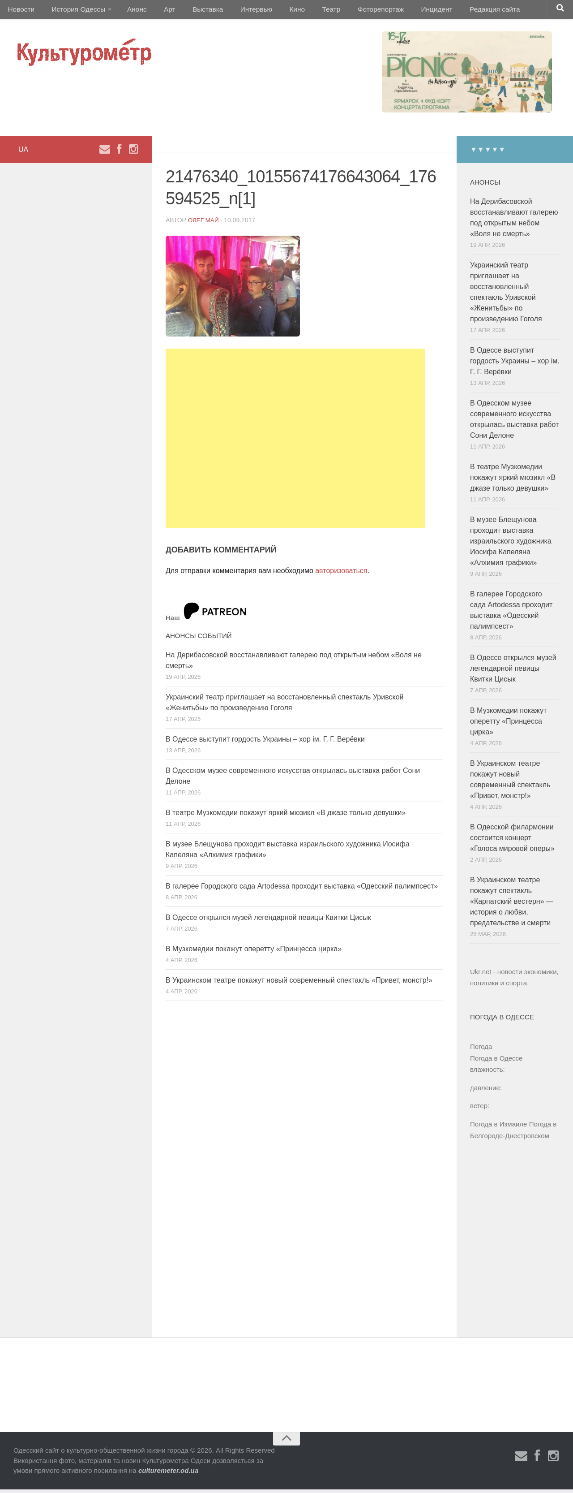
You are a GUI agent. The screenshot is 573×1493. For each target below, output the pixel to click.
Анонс (131, 11)
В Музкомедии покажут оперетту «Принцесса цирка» (254, 952)
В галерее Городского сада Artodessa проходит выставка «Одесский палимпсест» (302, 889)
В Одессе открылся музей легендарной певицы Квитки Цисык (268, 921)
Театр (306, 11)
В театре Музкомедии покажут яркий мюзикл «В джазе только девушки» (286, 816)
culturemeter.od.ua (168, 1474)
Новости (20, 11)
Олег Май (204, 223)
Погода (481, 1050)
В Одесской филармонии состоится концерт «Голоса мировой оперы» (512, 841)
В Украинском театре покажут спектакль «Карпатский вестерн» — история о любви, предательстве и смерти (511, 905)
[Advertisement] (295, 441)
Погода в (496, 1062)
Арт (160, 11)
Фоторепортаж (352, 11)
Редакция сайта (460, 11)
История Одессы (74, 11)
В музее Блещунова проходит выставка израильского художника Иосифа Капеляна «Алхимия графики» (511, 544)
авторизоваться (341, 574)
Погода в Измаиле (498, 1127)
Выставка (194, 11)
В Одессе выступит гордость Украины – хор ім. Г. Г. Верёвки (265, 742)
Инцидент (405, 11)
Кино (276, 11)
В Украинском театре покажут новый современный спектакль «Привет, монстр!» (299, 984)
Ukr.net (481, 975)
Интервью (239, 11)
